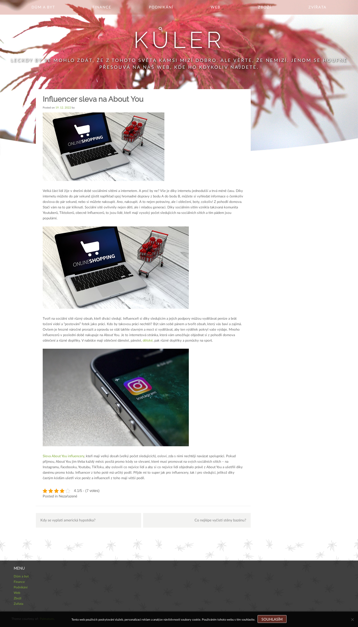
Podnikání (161, 7)
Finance (101, 7)
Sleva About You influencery (63, 456)
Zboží (264, 7)
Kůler (179, 40)
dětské (147, 340)
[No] (352, 619)
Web (215, 7)
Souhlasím (272, 619)
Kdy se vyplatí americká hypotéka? (67, 520)
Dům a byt (43, 7)
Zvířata (317, 7)
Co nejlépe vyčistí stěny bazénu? (220, 520)
